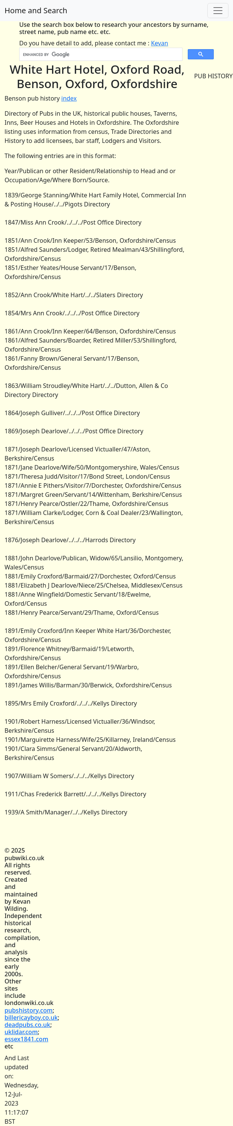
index (69, 98)
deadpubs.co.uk (27, 1025)
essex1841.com (26, 1039)
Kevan (159, 43)
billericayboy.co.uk (31, 1017)
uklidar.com (21, 1032)
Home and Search (36, 10)
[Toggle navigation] (217, 10)
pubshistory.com (28, 1010)
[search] (100, 54)
